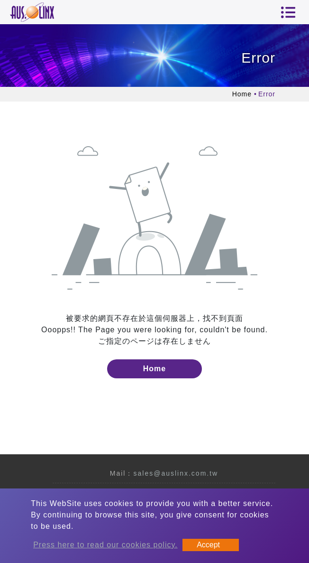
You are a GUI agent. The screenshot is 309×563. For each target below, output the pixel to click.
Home (242, 94)
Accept (208, 545)
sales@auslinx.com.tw (175, 473)
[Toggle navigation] (288, 12)
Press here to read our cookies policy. (105, 545)
